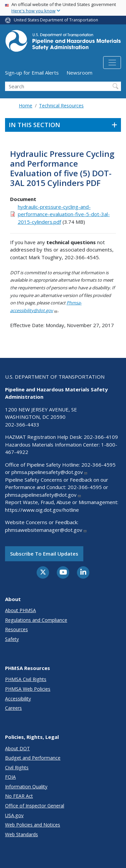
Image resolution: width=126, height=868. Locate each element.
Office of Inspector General (34, 805)
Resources (16, 629)
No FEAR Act (19, 796)
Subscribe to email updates (44, 553)
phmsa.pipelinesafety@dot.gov (49, 472)
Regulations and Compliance (36, 620)
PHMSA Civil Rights (25, 679)
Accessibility (18, 698)
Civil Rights (17, 767)
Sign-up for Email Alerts (32, 72)
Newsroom (79, 72)
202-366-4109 (101, 436)
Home (25, 105)
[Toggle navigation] (112, 62)
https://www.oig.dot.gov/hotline (42, 509)
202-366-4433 (22, 424)
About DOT (17, 748)
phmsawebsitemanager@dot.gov (46, 529)
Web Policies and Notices (32, 825)
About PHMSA (20, 610)
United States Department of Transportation (56, 20)
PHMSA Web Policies (27, 689)
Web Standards (21, 834)
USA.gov (14, 815)
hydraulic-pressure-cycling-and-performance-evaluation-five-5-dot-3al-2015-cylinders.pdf (64, 214)
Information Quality (26, 786)
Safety (12, 639)
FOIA (10, 777)
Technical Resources (61, 105)
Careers (13, 708)
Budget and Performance (32, 758)
